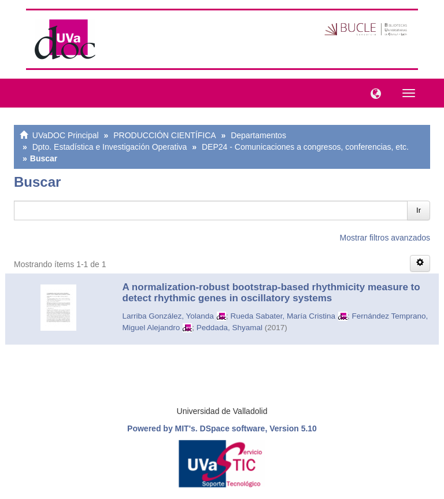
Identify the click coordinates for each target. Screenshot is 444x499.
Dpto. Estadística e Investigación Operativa (109, 146)
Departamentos (258, 135)
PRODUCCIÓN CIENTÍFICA (164, 135)
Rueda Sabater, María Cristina (282, 316)
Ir (418, 210)
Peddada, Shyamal (229, 327)
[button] (372, 92)
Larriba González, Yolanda (168, 316)
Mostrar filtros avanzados (385, 237)
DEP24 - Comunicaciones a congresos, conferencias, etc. (305, 146)
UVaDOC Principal (65, 135)
